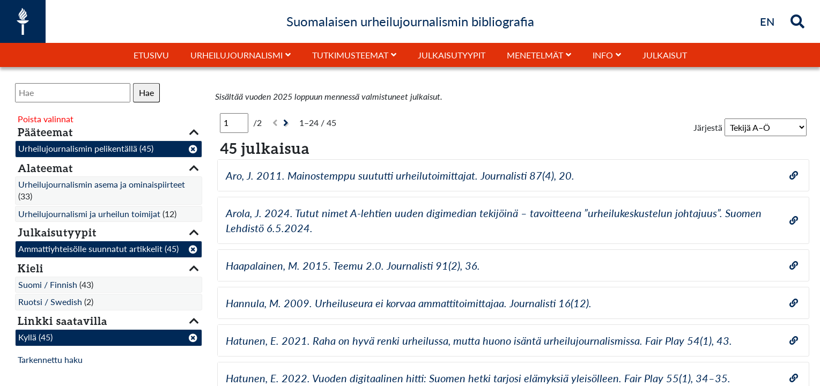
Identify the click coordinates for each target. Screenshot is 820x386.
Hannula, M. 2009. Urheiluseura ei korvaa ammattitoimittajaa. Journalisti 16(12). (409, 302)
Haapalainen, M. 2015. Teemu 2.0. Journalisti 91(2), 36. (353, 265)
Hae (146, 92)
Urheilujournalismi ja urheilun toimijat (89, 214)
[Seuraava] (287, 123)
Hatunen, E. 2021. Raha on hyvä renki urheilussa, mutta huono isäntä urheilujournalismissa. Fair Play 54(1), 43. (479, 340)
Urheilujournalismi (236, 55)
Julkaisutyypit (451, 55)
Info (603, 55)
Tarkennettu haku (50, 359)
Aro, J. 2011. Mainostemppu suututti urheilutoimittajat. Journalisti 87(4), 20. (400, 175)
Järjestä (707, 127)
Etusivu (151, 55)
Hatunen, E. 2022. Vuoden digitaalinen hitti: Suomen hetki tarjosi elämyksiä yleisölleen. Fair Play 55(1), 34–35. (478, 378)
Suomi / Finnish (47, 284)
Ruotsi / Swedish (50, 301)
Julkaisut (664, 55)
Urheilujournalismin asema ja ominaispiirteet (101, 184)
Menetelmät (535, 55)
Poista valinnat (45, 119)
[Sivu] (234, 122)
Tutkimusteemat (350, 55)
